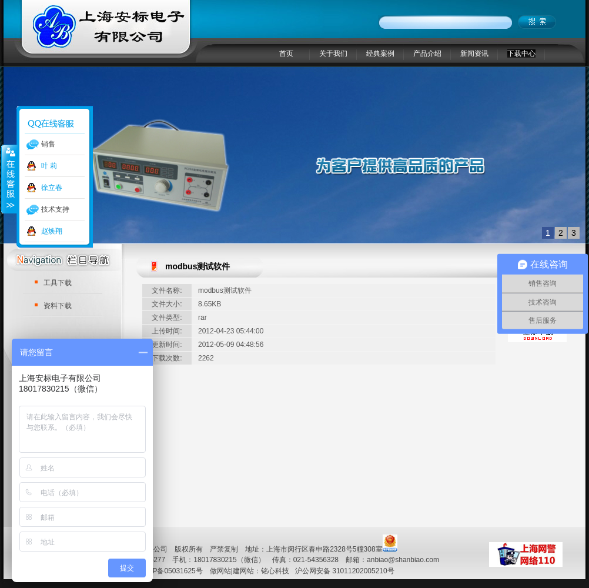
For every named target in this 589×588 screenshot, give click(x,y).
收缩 (9, 178)
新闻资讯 (474, 53)
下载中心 (521, 53)
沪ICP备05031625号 (170, 571)
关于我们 (333, 53)
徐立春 (51, 187)
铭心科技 (275, 571)
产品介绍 (427, 53)
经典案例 (380, 53)
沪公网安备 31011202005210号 (344, 571)
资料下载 (57, 306)
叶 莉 (49, 166)
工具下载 (57, 283)
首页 (286, 53)
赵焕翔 (51, 231)
